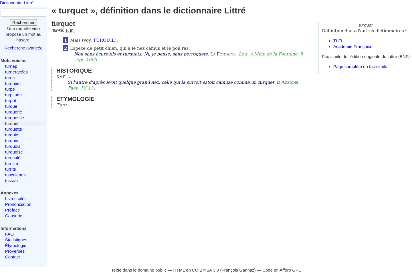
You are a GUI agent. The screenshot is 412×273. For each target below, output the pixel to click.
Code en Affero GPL (281, 270)
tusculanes (15, 174)
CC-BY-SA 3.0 (205, 270)
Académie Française (353, 46)
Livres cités (16, 198)
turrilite (11, 163)
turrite (10, 169)
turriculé (12, 157)
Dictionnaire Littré (16, 2)
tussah (11, 180)
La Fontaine (222, 54)
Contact (12, 256)
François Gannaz (238, 270)
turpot (10, 100)
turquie (11, 134)
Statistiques (16, 239)
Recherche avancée (23, 47)
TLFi (337, 40)
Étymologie (15, 245)
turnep (11, 66)
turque (11, 106)
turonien (13, 83)
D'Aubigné (287, 82)
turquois (12, 146)
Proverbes (15, 251)
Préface (12, 210)
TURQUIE (104, 40)
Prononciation (18, 204)
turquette (13, 129)
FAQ (9, 234)
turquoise (14, 152)
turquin (11, 140)
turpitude (13, 94)
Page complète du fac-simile (360, 66)
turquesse (14, 117)
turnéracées (16, 71)
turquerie (13, 111)
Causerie (13, 215)
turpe (10, 89)
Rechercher (23, 22)
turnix (10, 77)
